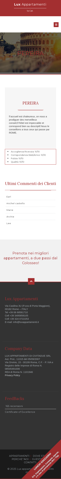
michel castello (16, 203)
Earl (9, 196)
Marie (10, 210)
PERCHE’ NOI (20, 459)
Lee (9, 223)
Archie (10, 216)
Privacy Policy (12, 375)
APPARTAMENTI (19, 456)
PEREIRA (30, 103)
